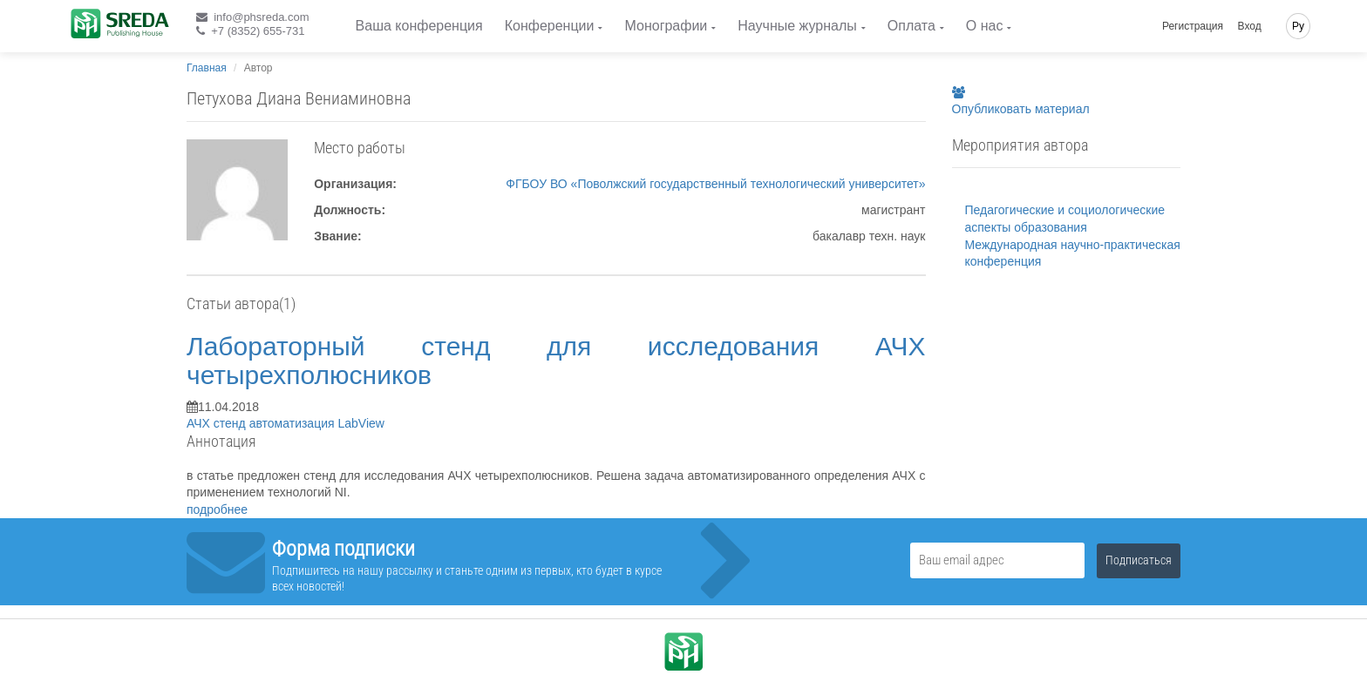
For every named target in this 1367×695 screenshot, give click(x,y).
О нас (984, 25)
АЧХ (200, 423)
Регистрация (1192, 26)
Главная (207, 68)
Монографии (665, 25)
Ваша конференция (419, 25)
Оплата (911, 25)
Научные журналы (797, 25)
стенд (231, 423)
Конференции (550, 25)
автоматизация (293, 423)
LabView (360, 423)
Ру (1298, 26)
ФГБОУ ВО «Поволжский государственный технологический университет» (715, 184)
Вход (1250, 26)
